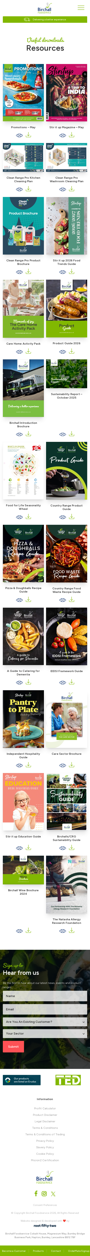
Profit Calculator (45, 1108)
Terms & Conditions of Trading (45, 1134)
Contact (56, 1251)
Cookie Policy (45, 1153)
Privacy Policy (45, 1140)
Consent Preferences (45, 1205)
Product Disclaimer (45, 1115)
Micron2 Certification (45, 1160)
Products (38, 1251)
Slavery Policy (45, 1147)
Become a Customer (14, 1251)
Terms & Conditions (45, 1128)
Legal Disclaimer (45, 1121)
